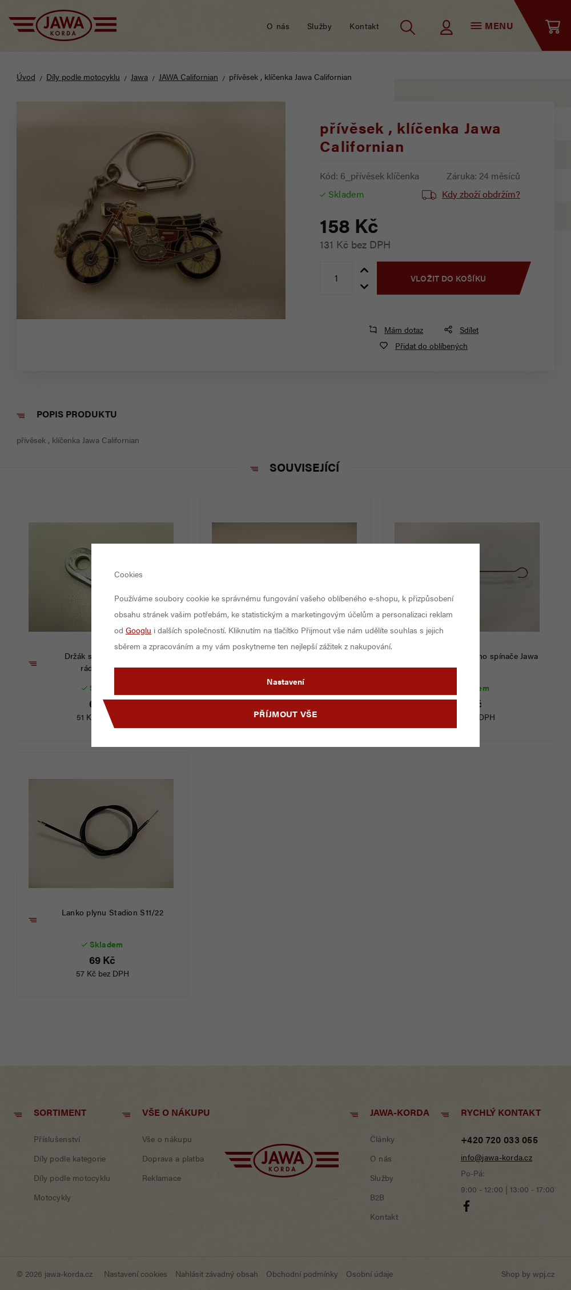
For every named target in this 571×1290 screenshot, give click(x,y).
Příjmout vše (285, 714)
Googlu (138, 630)
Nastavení (285, 681)
